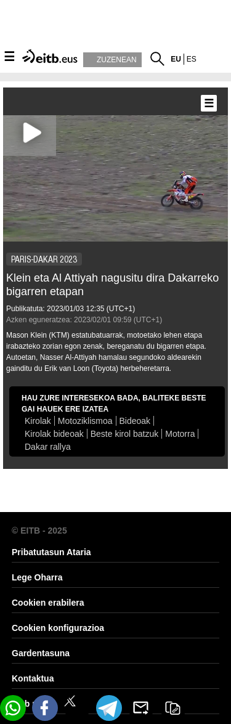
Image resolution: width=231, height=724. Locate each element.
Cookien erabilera (48, 603)
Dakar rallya (48, 447)
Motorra (180, 434)
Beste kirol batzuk (125, 434)
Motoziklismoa (85, 421)
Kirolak (38, 421)
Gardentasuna (41, 653)
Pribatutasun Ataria (51, 552)
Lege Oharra (37, 577)
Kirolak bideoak (54, 434)
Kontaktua (33, 678)
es (192, 59)
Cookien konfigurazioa (58, 628)
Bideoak (135, 421)
